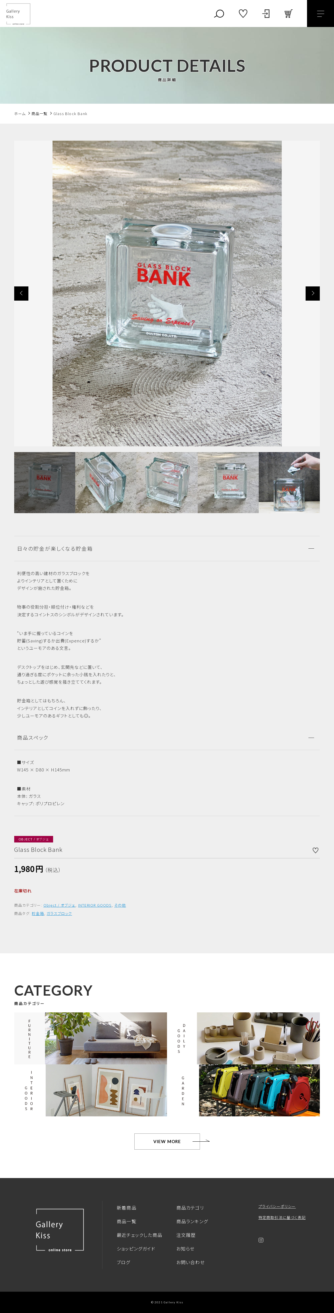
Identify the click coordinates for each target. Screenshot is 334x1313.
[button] (21, 293)
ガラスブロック (59, 913)
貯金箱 (38, 913)
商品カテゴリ (190, 1207)
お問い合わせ (190, 1262)
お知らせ (185, 1248)
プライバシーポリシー (277, 1206)
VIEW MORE (167, 1141)
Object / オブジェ (59, 905)
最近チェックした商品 (139, 1234)
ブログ (123, 1262)
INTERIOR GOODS (95, 905)
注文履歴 (186, 1234)
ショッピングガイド (136, 1248)
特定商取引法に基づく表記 (282, 1217)
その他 (120, 905)
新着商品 (126, 1207)
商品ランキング (192, 1221)
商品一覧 (126, 1221)
